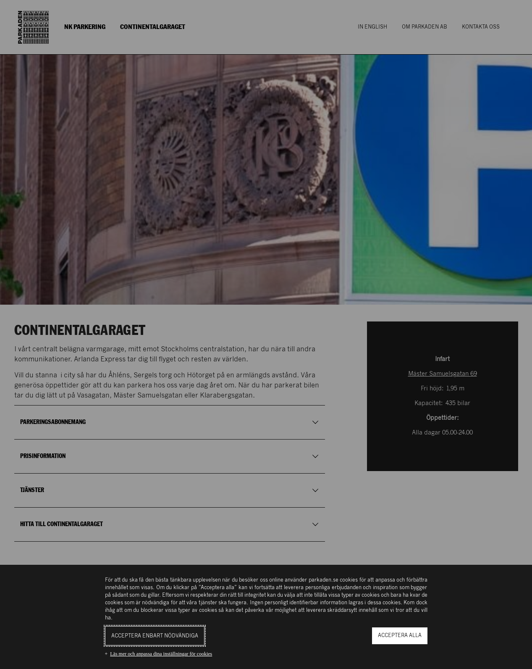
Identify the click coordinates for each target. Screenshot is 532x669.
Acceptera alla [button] (400, 635)
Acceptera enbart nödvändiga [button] (154, 636)
